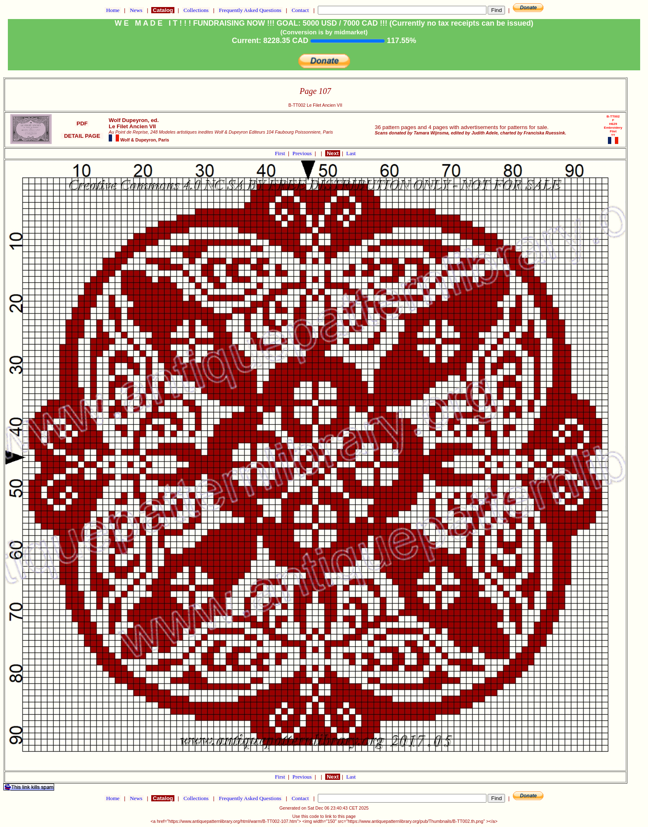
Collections (196, 10)
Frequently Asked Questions (250, 10)
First (280, 153)
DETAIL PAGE (82, 136)
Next (332, 153)
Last (351, 153)
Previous (303, 153)
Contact (300, 10)
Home (113, 10)
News (136, 10)
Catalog (162, 10)
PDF (82, 123)
